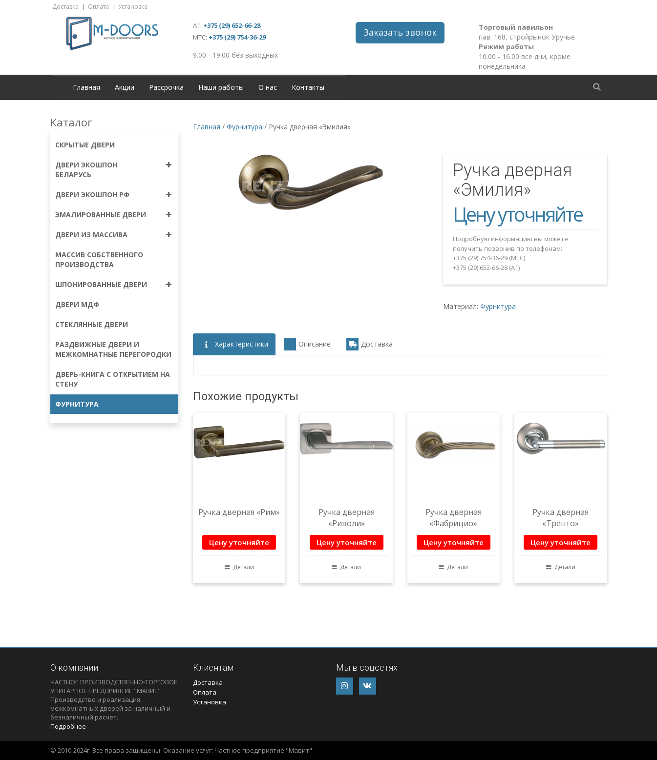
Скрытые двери (85, 144)
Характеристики (234, 344)
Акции (124, 87)
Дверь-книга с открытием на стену (112, 379)
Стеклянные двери (91, 324)
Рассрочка (166, 87)
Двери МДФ (77, 304)
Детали (239, 567)
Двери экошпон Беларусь (86, 169)
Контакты (308, 87)
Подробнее (68, 726)
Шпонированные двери (101, 284)
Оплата (98, 6)
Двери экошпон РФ (92, 194)
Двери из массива (91, 234)
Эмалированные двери (100, 214)
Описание (307, 344)
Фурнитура (77, 404)
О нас (267, 87)
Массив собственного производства (99, 259)
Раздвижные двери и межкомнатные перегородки (113, 349)
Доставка (65, 6)
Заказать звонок (400, 32)
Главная (86, 87)
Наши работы (221, 87)
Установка (133, 6)
